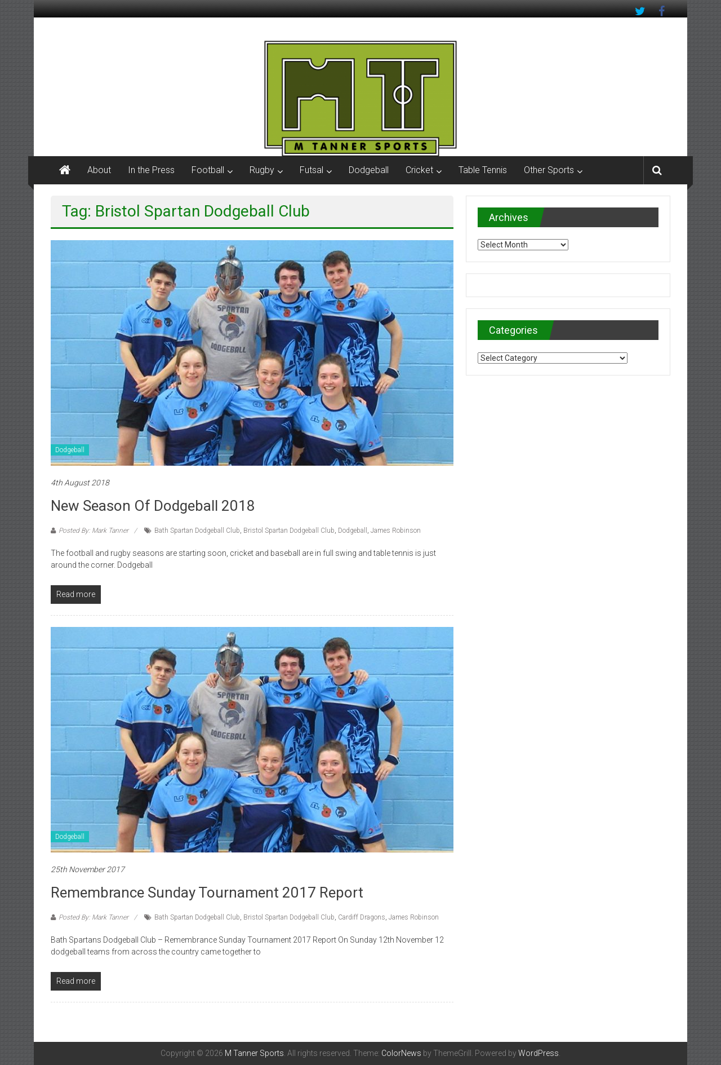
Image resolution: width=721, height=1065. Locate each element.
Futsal (311, 170)
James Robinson (396, 530)
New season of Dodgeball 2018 (153, 505)
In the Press (151, 170)
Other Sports (549, 170)
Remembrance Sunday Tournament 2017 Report (207, 892)
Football (208, 170)
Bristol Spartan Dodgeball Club (289, 530)
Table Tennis (483, 170)
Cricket (419, 170)
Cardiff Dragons (361, 917)
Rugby (262, 170)
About (99, 170)
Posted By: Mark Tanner (93, 530)
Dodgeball (369, 170)
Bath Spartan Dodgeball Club (197, 530)
